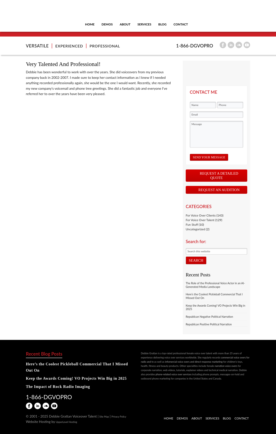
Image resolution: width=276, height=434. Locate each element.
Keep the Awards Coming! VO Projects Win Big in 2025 (76, 378)
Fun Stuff (192, 224)
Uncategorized (195, 229)
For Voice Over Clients (201, 215)
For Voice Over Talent (200, 220)
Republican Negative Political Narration (209, 316)
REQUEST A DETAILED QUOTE (219, 175)
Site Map (104, 416)
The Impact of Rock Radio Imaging (58, 386)
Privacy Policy (119, 416)
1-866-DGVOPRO (194, 45)
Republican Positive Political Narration (209, 324)
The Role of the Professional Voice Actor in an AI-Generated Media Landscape (215, 285)
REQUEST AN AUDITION (219, 190)
